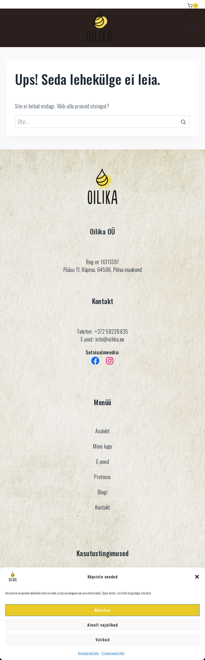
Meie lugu (102, 446)
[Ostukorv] (193, 4)
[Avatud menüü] (192, 27)
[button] (197, 576)
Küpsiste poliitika (88, 653)
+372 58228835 (111, 331)
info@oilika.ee (109, 339)
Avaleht (102, 431)
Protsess (102, 477)
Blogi (102, 492)
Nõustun (102, 610)
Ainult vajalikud (102, 625)
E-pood (102, 461)
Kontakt (102, 507)
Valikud (103, 639)
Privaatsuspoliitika (112, 653)
